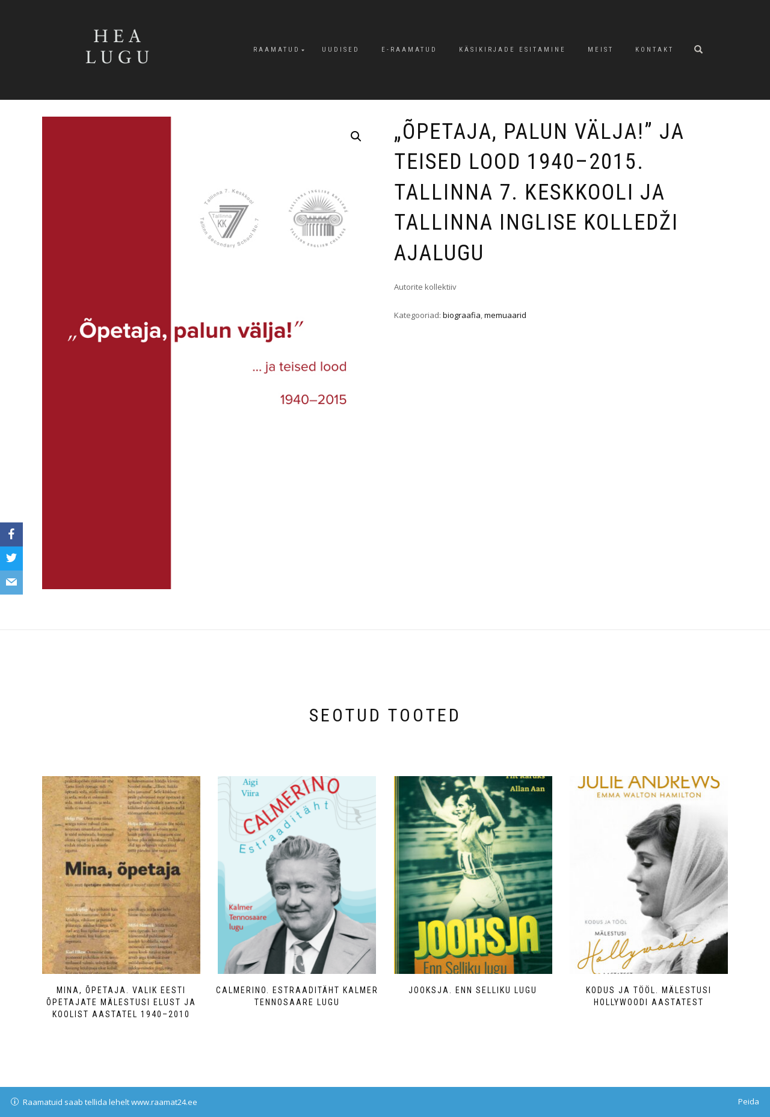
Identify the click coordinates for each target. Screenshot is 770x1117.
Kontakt (654, 50)
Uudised (341, 50)
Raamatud (276, 50)
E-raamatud (409, 50)
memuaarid (505, 315)
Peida (748, 1101)
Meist (601, 50)
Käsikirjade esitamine (512, 50)
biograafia (462, 315)
